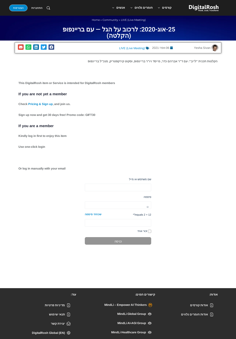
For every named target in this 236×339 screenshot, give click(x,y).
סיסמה (147, 196)
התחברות (36, 7)
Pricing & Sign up (40, 104)
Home (96, 19)
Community (110, 19)
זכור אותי (144, 231)
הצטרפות (18, 7)
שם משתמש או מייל (140, 179)
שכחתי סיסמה (93, 214)
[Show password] (118, 205)
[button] (51, 47)
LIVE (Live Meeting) (133, 19)
